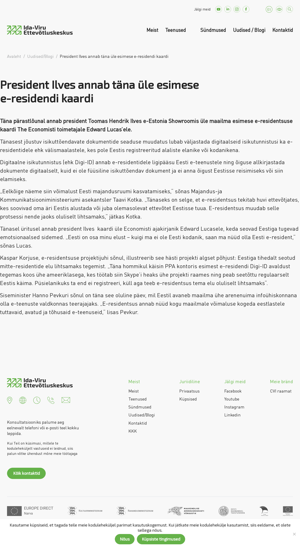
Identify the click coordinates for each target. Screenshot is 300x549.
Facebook (233, 390)
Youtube (231, 398)
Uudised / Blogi (249, 30)
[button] (9, 399)
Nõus (125, 539)
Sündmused (213, 30)
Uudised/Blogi (141, 414)
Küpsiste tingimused (161, 539)
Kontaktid (282, 30)
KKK (132, 431)
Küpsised (188, 398)
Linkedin (232, 414)
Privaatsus (189, 390)
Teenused (176, 30)
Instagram (234, 406)
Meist (152, 30)
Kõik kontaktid (26, 473)
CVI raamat (281, 390)
